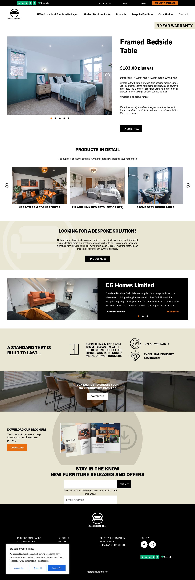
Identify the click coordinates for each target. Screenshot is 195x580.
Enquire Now (131, 128)
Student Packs (26, 541)
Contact (183, 14)
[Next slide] (107, 75)
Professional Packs (29, 537)
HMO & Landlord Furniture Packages (57, 14)
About (126, 3)
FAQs (143, 3)
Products (121, 14)
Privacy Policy (108, 541)
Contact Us (97, 396)
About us (63, 537)
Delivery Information (112, 537)
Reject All (38, 568)
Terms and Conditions (113, 544)
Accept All (56, 568)
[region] (37, 559)
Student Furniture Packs (96, 14)
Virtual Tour (104, 3)
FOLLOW (145, 537)
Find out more (97, 258)
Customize (18, 568)
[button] (51, 118)
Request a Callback (165, 3)
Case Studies (165, 14)
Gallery (63, 541)
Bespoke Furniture (142, 14)
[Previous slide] (12, 75)
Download (17, 447)
